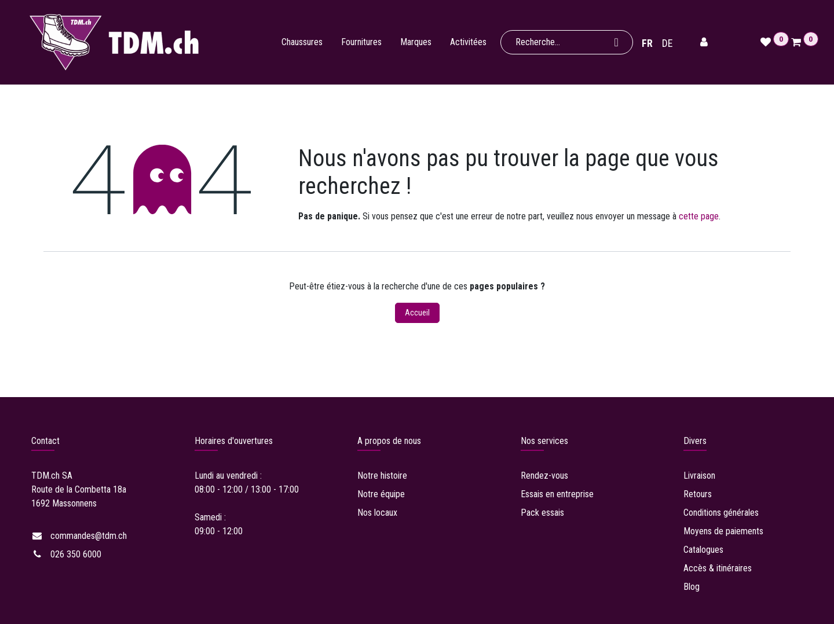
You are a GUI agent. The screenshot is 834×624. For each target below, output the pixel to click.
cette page (699, 216)
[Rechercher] (617, 42)
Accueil (417, 312)
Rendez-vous (545, 475)
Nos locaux (377, 512)
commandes (88, 535)
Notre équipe (381, 494)
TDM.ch (45, 475)
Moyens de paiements (723, 531)
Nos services (544, 440)
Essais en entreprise (558, 494)
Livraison (700, 475)
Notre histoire (382, 475)
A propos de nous (389, 440)
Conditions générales (722, 512)
